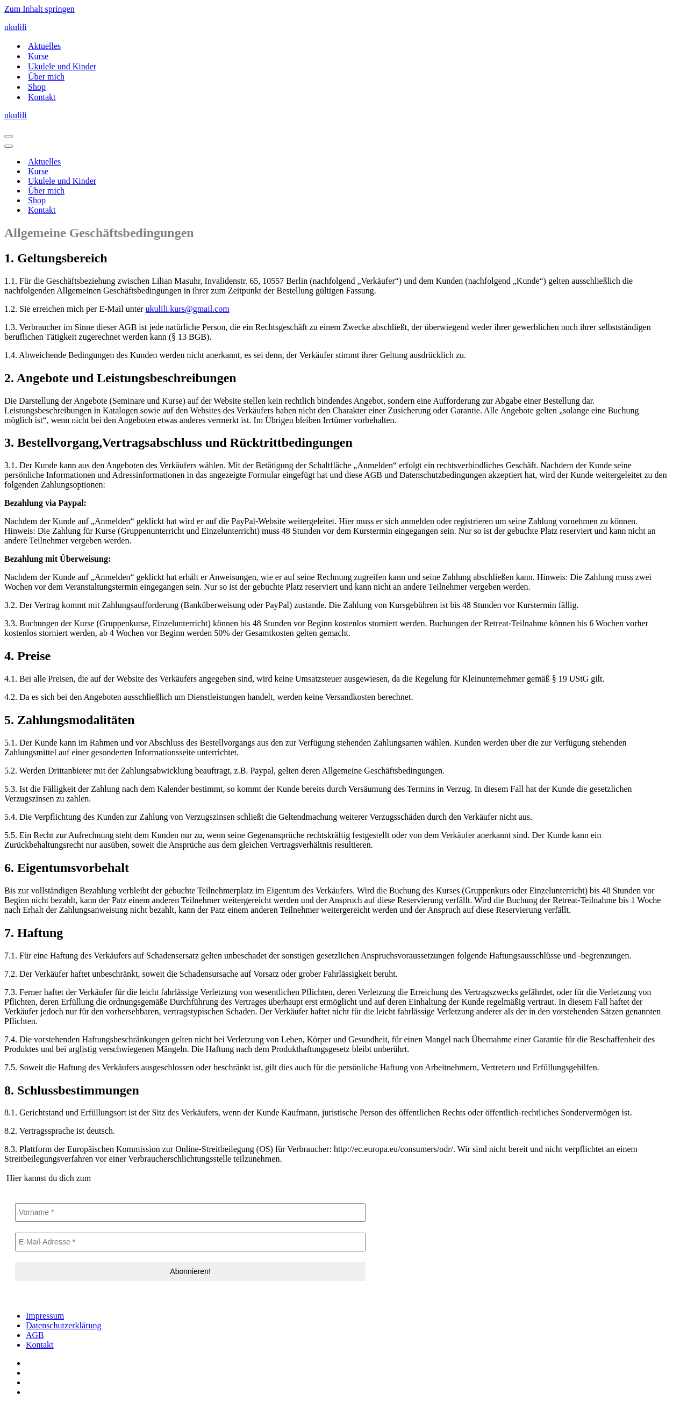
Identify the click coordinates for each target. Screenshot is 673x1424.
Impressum (45, 1315)
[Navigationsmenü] (8, 136)
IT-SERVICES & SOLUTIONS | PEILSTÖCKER (90, 1410)
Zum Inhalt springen (39, 8)
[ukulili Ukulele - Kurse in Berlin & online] (336, 27)
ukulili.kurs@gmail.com (188, 308)
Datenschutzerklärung (63, 1325)
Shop (37, 86)
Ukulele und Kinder (62, 66)
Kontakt (42, 97)
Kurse (38, 56)
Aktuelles (44, 46)
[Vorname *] (190, 1212)
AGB (35, 1335)
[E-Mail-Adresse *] (190, 1242)
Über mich (46, 76)
